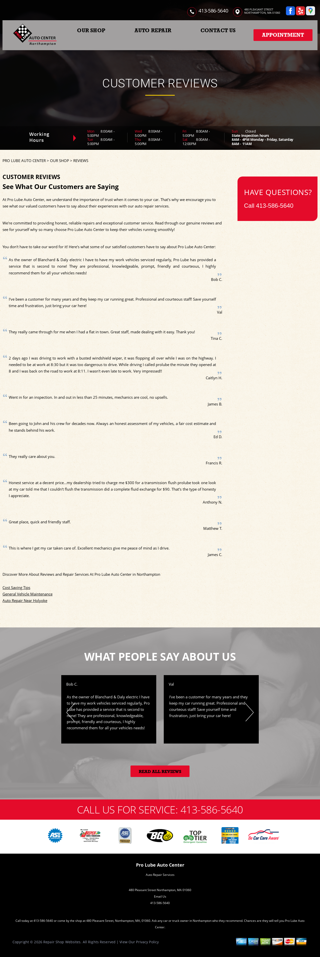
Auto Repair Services (160, 875)
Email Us (160, 896)
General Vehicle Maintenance (27, 593)
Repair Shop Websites (61, 942)
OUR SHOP (91, 30)
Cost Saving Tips (16, 587)
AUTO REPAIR (152, 30)
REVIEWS (80, 160)
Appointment (283, 35)
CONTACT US (218, 30)
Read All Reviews (160, 771)
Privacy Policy (147, 942)
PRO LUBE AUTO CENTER (24, 160)
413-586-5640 (213, 10)
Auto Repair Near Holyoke (24, 600)
